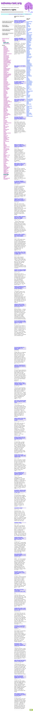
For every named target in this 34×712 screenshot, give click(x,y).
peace (5, 154)
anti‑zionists (6, 93)
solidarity (5, 171)
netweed (27, 115)
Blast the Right (28, 29)
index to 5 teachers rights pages (16, 14)
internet (5, 140)
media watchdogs (7, 146)
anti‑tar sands (6, 89)
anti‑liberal (5, 79)
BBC (27, 27)
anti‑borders (6, 51)
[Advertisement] (20, 59)
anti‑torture (5, 91)
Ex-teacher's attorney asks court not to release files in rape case (20, 491)
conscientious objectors (8, 101)
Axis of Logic (28, 26)
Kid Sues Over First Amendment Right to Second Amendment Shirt (19, 118)
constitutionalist (6, 105)
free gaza (5, 120)
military (5, 147)
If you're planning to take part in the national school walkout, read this (20, 321)
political (4, 40)
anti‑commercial (6, 55)
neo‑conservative (6, 149)
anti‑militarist (6, 83)
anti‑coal (5, 54)
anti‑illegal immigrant (7, 74)
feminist (5, 118)
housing (5, 134)
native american (6, 148)
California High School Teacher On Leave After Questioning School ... (19, 305)
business (5, 96)
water (4, 177)
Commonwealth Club (29, 38)
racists (5, 164)
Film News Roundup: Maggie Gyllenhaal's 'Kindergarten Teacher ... (19, 676)
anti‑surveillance (6, 87)
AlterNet (27, 22)
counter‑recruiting (7, 106)
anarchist (5, 47)
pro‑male (5, 161)
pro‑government (6, 160)
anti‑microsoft (6, 82)
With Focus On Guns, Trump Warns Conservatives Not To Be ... (19, 591)
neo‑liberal (5, 150)
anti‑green (5, 71)
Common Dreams (28, 36)
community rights (7, 100)
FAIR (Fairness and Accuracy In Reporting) (29, 50)
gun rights (5, 130)
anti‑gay (5, 67)
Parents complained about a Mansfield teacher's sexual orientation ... (20, 287)
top (30, 709)
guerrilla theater (6, 129)
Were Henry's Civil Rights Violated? (19, 66)
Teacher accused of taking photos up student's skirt (20, 270)
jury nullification (6, 141)
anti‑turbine (5, 92)
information (5, 138)
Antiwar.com (28, 25)
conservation (6, 102)
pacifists (5, 153)
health (5, 131)
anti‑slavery (6, 86)
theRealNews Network (29, 116)
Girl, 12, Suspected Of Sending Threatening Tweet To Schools (19, 473)
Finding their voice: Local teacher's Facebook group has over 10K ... (20, 609)
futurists (5, 123)
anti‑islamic (5, 77)
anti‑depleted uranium (7, 60)
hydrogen (5, 136)
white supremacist (7, 178)
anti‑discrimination (7, 61)
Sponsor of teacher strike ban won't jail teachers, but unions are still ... (19, 21)
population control (7, 155)
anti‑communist (6, 56)
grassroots (5, 127)
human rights (6, 135)
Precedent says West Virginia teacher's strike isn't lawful (19, 572)
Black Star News (28, 28)
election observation (7, 114)
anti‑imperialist (6, 76)
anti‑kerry (5, 78)
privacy (5, 157)
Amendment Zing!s (18, 507)
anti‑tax (5, 90)
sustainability (6, 173)
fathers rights (6, 117)
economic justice (6, 113)
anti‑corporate (6, 58)
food (4, 119)
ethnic (5, 116)
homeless (5, 133)
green (4, 128)
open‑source (6, 152)
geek (4, 125)
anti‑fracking (6, 66)
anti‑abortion (6, 49)
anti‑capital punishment (8, 53)
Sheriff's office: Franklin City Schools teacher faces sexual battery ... (19, 235)
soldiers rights (6, 170)
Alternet (27, 24)
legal (4, 143)
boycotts (5, 95)
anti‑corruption (6, 59)
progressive (6, 163)
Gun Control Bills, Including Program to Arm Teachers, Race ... (20, 555)
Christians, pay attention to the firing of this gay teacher (19, 626)
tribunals (5, 176)
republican (5, 166)
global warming (6, 126)
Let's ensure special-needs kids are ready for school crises (20, 401)
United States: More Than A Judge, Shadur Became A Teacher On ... (19, 253)
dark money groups (7, 107)
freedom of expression (7, 122)
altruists (5, 46)
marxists (5, 145)
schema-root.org (5, 38)
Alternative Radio (28, 23)
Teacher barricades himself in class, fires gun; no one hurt (19, 538)
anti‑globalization (6, 69)
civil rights (5, 98)
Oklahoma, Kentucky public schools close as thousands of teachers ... (19, 199)
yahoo (32, 11)
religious (5, 165)
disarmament (6, 110)
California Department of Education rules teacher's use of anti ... (19, 366)
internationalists (6, 139)
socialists (5, 169)
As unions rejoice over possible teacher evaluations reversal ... (19, 82)
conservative (6, 103)
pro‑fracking (6, 159)
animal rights (6, 48)
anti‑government (6, 70)
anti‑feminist (6, 65)
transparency (6, 175)
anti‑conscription (6, 57)
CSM (27, 31)
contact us (27, 14)
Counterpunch (28, 41)
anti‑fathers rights (7, 64)
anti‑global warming (7, 68)
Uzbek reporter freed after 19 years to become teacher (20, 419)
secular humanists (7, 167)
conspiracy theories (7, 104)
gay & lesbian (6, 124)
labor (4, 142)
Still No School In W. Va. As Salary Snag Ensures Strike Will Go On (19, 438)
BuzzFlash (27, 30)
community (5, 99)
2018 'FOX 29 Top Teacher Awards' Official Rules (20, 661)
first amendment (7, 43)
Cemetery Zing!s (17, 522)
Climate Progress (28, 35)
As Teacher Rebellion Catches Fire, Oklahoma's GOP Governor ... (19, 182)
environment (6, 115)
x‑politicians (6, 179)
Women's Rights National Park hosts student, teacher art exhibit (19, 217)
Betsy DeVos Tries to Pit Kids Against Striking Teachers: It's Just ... (19, 164)
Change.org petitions (29, 34)
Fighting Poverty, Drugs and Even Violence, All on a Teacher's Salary (20, 383)
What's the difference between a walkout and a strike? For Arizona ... (19, 145)
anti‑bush (5, 52)
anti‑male (5, 80)
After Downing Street (29, 21)
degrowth (5, 108)
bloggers (5, 94)
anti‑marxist (6, 81)
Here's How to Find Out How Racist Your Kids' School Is (19, 100)
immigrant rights (6, 137)
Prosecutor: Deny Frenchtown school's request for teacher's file (19, 644)
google (29, 11)
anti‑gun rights (6, 72)
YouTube (31, 12)
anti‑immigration (6, 75)
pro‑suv (5, 162)
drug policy (5, 112)
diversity (5, 111)
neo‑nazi (5, 151)
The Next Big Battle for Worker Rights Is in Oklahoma (19, 348)
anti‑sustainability (7, 88)
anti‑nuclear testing (7, 84)
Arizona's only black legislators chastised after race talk (20, 39)
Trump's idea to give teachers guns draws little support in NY (20, 455)
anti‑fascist (5, 63)
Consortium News (28, 39)
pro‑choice (5, 158)
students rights (6, 172)
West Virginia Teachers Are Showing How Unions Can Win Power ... (19, 694)
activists (4, 41)
